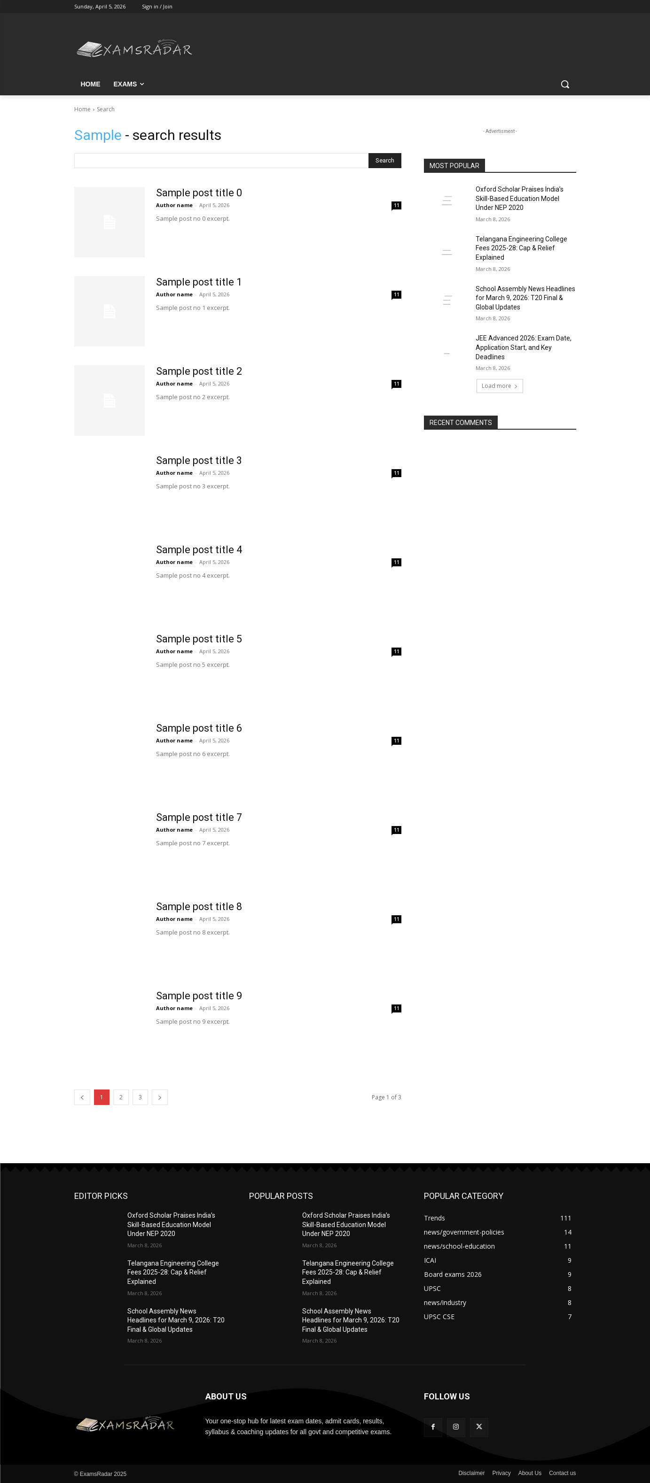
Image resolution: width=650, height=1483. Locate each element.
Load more (500, 386)
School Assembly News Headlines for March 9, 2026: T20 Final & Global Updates (525, 298)
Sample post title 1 (199, 282)
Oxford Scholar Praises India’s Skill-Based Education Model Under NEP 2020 (520, 198)
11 (396, 205)
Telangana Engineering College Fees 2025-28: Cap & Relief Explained (521, 248)
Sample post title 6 (199, 728)
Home (82, 109)
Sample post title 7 (199, 817)
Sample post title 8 (199, 906)
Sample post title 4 (199, 550)
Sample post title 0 (199, 193)
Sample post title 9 (199, 996)
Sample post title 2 (199, 371)
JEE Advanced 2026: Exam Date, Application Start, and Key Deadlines (524, 347)
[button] (565, 84)
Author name (174, 205)
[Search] (384, 160)
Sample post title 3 (199, 460)
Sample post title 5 (199, 639)
